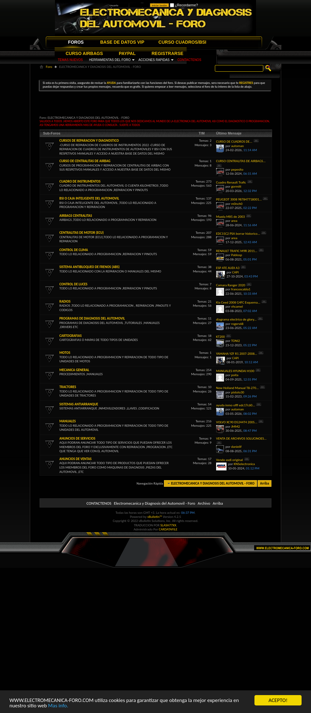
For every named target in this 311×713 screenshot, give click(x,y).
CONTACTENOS (189, 60)
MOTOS (64, 353)
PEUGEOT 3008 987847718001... (239, 199)
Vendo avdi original (229, 460)
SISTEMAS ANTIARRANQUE (78, 404)
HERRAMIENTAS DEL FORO (109, 60)
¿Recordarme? (184, 5)
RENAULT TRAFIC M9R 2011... (236, 251)
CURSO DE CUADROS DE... (234, 142)
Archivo (204, 503)
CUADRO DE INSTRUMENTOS (80, 181)
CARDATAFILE (168, 529)
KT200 (220, 337)
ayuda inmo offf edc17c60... (235, 405)
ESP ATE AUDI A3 (227, 268)
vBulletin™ (154, 517)
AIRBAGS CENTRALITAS (75, 216)
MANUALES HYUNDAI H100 (235, 371)
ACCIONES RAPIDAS (154, 60)
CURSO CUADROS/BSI (182, 42)
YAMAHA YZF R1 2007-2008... (236, 354)
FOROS (76, 42)
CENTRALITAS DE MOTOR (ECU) (81, 233)
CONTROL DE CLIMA (73, 250)
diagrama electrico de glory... (236, 319)
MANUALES (67, 421)
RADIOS (64, 301)
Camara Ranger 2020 (230, 285)
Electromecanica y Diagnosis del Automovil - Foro (154, 503)
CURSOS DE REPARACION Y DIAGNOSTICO (89, 141)
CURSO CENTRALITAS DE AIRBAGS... (241, 161)
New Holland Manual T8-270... (237, 388)
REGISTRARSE (167, 53)
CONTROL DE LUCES (73, 284)
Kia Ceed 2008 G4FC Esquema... (238, 302)
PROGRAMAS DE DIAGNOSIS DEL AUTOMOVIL (92, 318)
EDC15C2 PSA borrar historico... (238, 234)
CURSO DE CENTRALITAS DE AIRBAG (84, 161)
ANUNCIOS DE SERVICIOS (77, 438)
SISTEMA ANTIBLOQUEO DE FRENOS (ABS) (89, 267)
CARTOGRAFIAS (70, 336)
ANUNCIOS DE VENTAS (75, 459)
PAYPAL (127, 53)
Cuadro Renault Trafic (231, 182)
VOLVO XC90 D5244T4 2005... (236, 422)
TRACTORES (67, 387)
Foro (49, 67)
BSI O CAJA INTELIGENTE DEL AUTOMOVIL (89, 198)
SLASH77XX (169, 525)
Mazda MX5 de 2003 (230, 217)
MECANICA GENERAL (74, 370)
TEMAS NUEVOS (70, 60)
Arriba (264, 483)
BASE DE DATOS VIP (122, 42)
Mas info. (58, 706)
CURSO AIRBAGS (84, 53)
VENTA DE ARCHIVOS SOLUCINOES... (241, 438)
